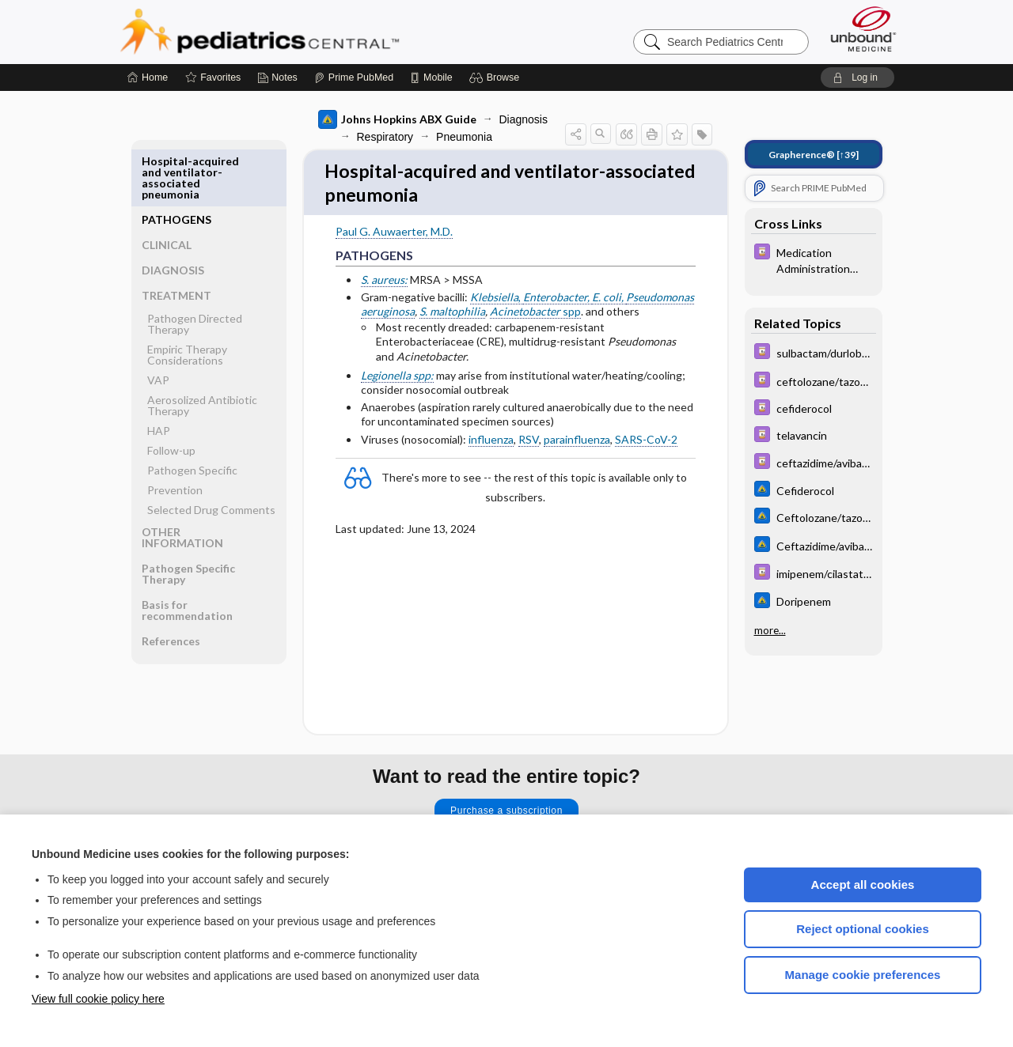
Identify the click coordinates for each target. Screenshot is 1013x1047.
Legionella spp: (397, 379)
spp (535, 316)
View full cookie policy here (98, 998)
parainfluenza (577, 443)
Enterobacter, (557, 301)
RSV (528, 443)
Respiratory (385, 136)
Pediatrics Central (316, 31)
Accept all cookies (863, 884)
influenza (491, 443)
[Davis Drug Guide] (813, 259)
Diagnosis (523, 119)
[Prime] (353, 77)
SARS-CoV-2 (646, 443)
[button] (496, 77)
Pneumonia (464, 136)
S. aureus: (384, 283)
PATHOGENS (176, 161)
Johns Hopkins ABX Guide (397, 119)
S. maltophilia (452, 316)
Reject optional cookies (862, 928)
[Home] (147, 77)
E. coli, (609, 301)
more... (770, 630)
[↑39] (813, 155)
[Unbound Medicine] (863, 29)
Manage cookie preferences (863, 974)
